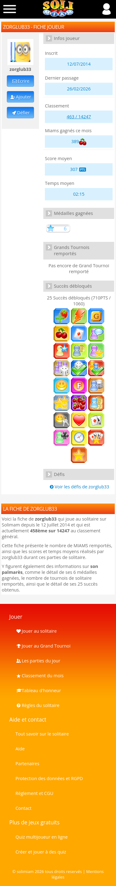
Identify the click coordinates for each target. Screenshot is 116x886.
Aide (20, 749)
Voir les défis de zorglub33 (79, 487)
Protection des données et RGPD (49, 778)
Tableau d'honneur (38, 690)
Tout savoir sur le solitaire (42, 734)
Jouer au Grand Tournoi (43, 646)
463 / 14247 (79, 117)
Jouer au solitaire (36, 631)
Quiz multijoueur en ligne (41, 837)
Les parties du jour (37, 661)
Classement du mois (39, 676)
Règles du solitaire (37, 705)
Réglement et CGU (34, 793)
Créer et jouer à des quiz (40, 852)
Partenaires (27, 763)
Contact (23, 808)
